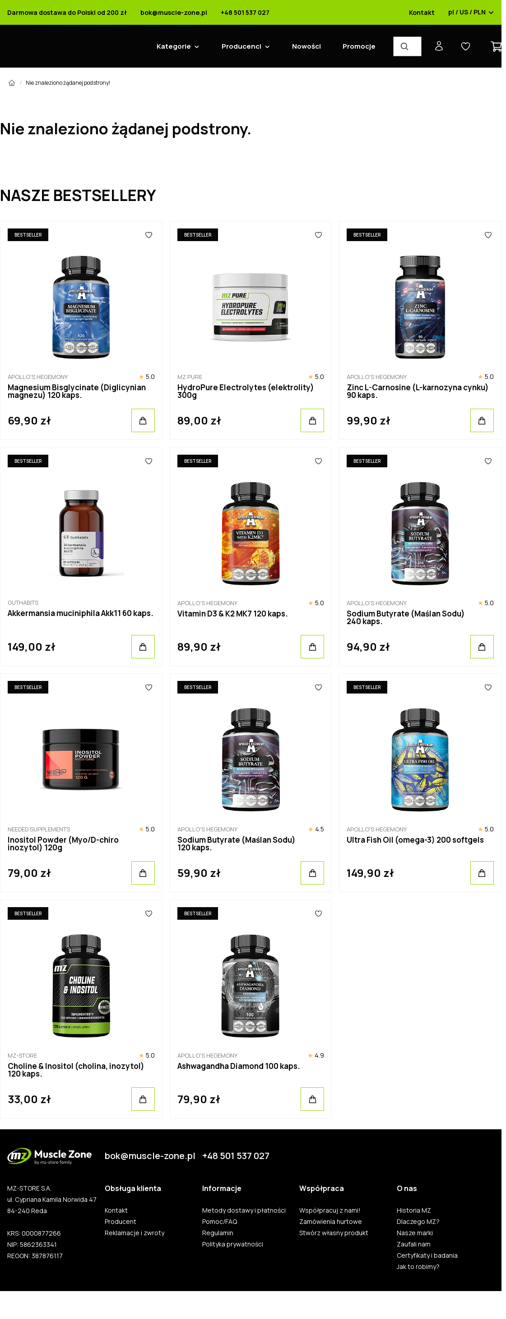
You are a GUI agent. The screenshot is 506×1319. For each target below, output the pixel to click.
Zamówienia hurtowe (330, 1222)
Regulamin (217, 1233)
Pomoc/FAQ (219, 1222)
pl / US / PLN (471, 12)
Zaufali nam (414, 1244)
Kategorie (174, 46)
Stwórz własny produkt (333, 1233)
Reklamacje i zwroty (134, 1233)
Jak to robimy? (418, 1267)
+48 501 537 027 (245, 12)
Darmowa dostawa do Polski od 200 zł (67, 12)
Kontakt (422, 12)
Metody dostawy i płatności (244, 1210)
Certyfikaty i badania (427, 1255)
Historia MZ (414, 1210)
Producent (120, 1222)
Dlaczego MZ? (418, 1222)
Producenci (241, 46)
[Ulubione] (149, 234)
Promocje (359, 46)
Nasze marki (415, 1233)
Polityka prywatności (232, 1244)
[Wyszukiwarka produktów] (407, 46)
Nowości (306, 46)
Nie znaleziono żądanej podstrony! (68, 83)
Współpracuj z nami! (330, 1210)
